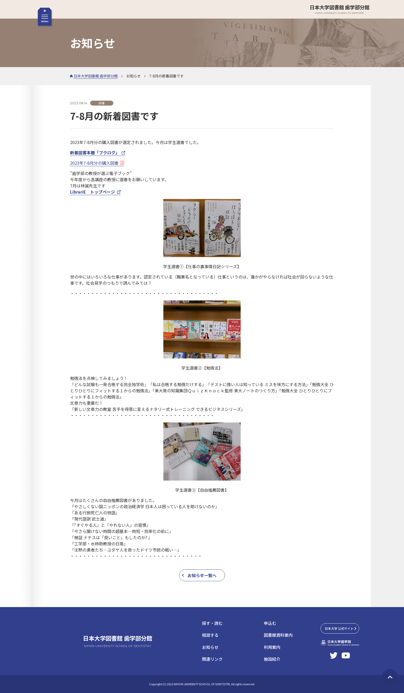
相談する (210, 635)
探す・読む (212, 623)
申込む (270, 623)
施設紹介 (272, 659)
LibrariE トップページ (92, 192)
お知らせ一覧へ (202, 575)
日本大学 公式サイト (339, 628)
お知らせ (210, 647)
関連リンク (212, 659)
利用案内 (272, 647)
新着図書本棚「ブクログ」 (95, 152)
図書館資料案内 (278, 635)
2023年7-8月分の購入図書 (94, 163)
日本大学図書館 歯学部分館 (339, 9)
